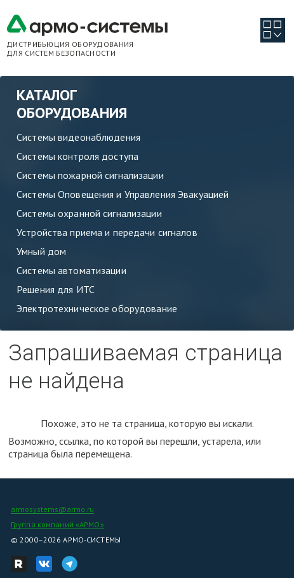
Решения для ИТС (56, 289)
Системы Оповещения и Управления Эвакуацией (123, 194)
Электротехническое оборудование (97, 308)
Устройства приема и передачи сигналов (107, 232)
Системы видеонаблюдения (78, 137)
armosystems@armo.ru (52, 509)
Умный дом (41, 251)
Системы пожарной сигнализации (90, 175)
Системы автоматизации (71, 270)
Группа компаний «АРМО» (57, 524)
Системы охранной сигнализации (89, 213)
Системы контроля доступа (77, 156)
